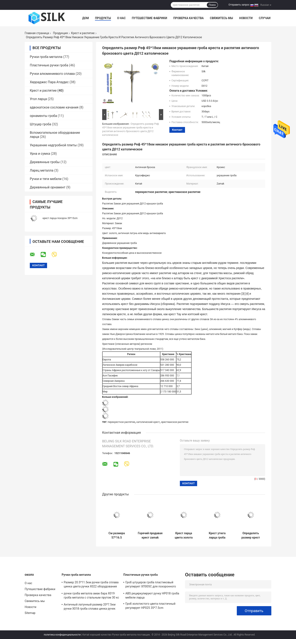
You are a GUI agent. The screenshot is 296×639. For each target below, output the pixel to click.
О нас (121, 18)
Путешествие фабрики (149, 18)
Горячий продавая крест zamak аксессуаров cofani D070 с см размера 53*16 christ (150, 535)
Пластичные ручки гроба (49, 65)
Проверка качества (188, 18)
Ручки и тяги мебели (45, 179)
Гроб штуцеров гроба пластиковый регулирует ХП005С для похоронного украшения (150, 585)
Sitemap (30, 613)
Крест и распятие (83, 33)
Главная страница (37, 33)
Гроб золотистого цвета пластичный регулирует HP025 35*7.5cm (150, 605)
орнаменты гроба (43, 116)
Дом (85, 18)
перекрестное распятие (121, 422)
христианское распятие (174, 422)
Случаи (265, 18)
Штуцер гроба (40, 124)
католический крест (148, 422)
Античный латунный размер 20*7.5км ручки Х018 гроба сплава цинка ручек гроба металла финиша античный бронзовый (90, 607)
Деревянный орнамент (47, 187)
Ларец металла (41, 170)
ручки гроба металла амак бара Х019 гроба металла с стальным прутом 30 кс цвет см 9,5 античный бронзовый (91, 596)
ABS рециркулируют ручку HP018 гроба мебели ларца (152, 595)
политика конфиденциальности (62, 634)
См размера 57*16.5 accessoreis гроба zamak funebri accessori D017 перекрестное (117, 535)
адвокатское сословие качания (54, 107)
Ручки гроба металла (46, 57)
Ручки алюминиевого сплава (52, 74)
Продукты (103, 18)
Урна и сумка (40, 154)
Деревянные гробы (45, 162)
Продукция (60, 33)
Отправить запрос (239, 4)
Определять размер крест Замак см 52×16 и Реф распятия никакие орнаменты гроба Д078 (251, 535)
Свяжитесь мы (221, 18)
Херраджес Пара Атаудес (49, 82)
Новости (246, 18)
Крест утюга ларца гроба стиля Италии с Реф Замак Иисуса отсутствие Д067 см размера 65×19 (217, 535)
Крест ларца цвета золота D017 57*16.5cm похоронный (184, 535)
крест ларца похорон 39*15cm (60, 218)
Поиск (212, 4)
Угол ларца (38, 99)
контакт (177, 129)
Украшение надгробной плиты (53, 145)
